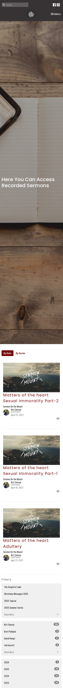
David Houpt (31, 638)
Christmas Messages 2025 (16, 593)
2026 (31, 662)
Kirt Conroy (31, 624)
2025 (31, 669)
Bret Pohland (31, 631)
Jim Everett (31, 645)
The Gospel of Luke (12, 587)
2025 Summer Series (13, 607)
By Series (20, 353)
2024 (31, 676)
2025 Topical (10, 600)
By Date (7, 353)
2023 (31, 682)
